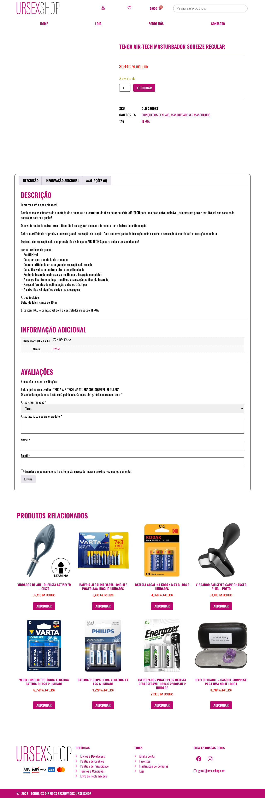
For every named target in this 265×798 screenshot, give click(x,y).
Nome (25, 439)
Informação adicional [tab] (62, 180)
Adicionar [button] (44, 606)
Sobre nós (156, 23)
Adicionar (144, 87)
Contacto (218, 23)
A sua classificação (33, 402)
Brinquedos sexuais (155, 115)
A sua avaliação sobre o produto (41, 416)
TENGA (146, 121)
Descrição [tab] (31, 180)
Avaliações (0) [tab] (96, 180)
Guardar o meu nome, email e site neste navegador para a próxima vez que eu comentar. (78, 471)
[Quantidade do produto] (124, 88)
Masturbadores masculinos (190, 115)
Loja (98, 23)
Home (44, 23)
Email (25, 455)
